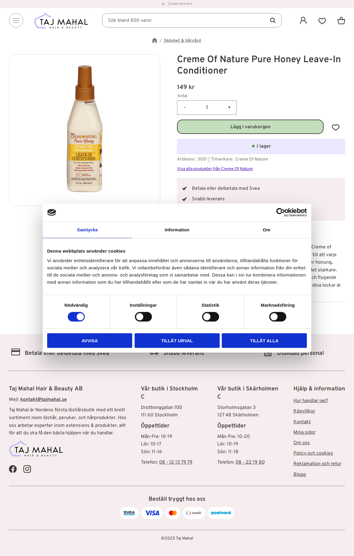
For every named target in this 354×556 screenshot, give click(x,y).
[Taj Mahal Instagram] (27, 469)
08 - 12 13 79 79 (176, 462)
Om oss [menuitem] (301, 443)
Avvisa (89, 340)
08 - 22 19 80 (250, 462)
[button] (322, 20)
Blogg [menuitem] (299, 475)
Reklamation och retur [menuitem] (317, 464)
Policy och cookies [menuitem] (313, 453)
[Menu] (16, 20)
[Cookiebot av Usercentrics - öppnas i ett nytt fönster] (281, 212)
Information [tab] (177, 229)
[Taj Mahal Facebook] (13, 469)
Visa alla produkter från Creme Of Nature (215, 169)
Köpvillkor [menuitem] (304, 411)
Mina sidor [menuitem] (304, 433)
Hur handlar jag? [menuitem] (310, 401)
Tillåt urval (177, 340)
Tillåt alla (264, 340)
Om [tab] (266, 229)
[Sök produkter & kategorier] (191, 20)
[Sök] (272, 20)
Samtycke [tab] (87, 229)
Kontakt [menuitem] (302, 422)
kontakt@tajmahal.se (43, 400)
